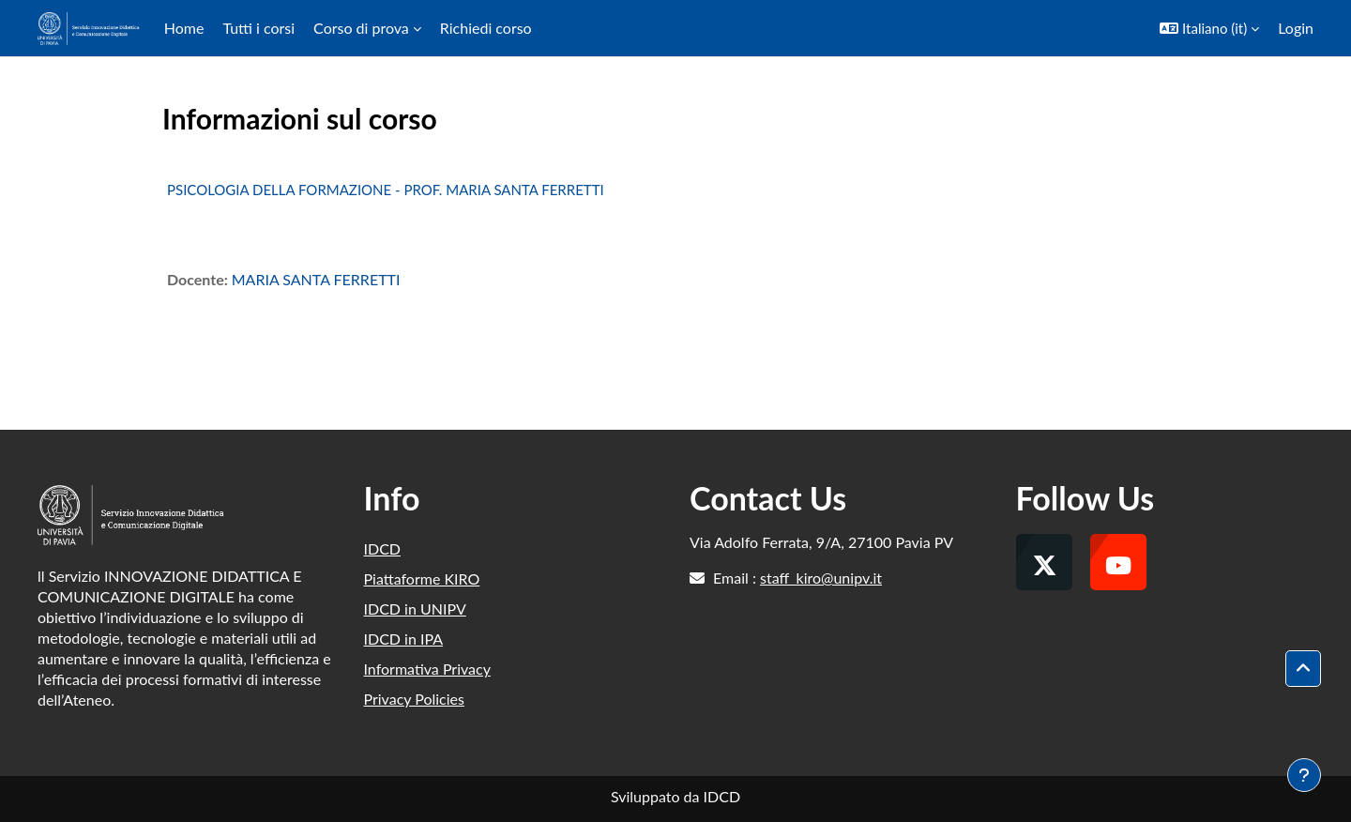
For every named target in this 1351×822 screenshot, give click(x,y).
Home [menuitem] (184, 28)
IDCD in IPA (404, 638)
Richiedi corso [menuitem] (486, 28)
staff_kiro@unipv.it (821, 577)
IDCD (383, 548)
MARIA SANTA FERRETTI (316, 279)
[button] (1209, 28)
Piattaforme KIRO (422, 578)
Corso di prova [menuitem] (361, 28)
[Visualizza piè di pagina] (1304, 775)
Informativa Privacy (427, 668)
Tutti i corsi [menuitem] (258, 28)
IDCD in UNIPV (415, 608)
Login (1295, 28)
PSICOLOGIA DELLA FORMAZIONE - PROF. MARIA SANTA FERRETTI (385, 189)
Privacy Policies (414, 699)
